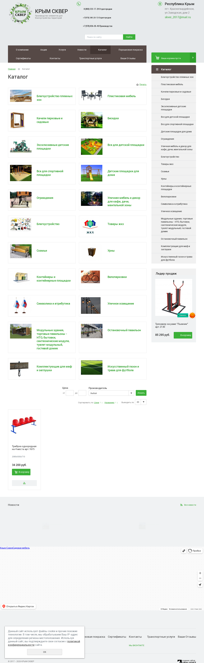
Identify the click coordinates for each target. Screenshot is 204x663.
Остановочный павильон (174, 230)
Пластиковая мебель (172, 75)
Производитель (98, 379)
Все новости (190, 496)
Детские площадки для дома (176, 122)
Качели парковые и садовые (176, 83)
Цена (65, 379)
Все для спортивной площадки (177, 115)
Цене (96, 393)
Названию (109, 393)
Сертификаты (93, 49)
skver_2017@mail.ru (178, 17)
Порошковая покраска (76, 50)
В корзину (185, 326)
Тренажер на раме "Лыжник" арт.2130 (171, 317)
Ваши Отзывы (140, 50)
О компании (16, 49)
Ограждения (167, 130)
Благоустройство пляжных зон (177, 68)
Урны (164, 170)
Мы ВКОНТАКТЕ (136, 636)
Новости (49, 49)
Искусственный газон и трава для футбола (176, 250)
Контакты (109, 49)
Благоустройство (170, 148)
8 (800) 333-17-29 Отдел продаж (97, 8)
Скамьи (165, 162)
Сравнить (24, 474)
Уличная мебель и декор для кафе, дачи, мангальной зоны (177, 139)
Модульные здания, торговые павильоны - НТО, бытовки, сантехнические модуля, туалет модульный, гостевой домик (177, 216)
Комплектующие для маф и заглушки (175, 239)
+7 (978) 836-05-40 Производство (97, 26)
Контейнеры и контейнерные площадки (176, 179)
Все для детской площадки (175, 108)
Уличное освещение (171, 202)
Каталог (62, 49)
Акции (28, 49)
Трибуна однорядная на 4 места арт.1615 (24, 439)
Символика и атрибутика (174, 195)
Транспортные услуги (125, 50)
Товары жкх (167, 155)
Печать (142, 75)
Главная (11, 60)
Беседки (165, 90)
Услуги (38, 49)
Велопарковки (168, 187)
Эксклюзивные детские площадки (173, 99)
